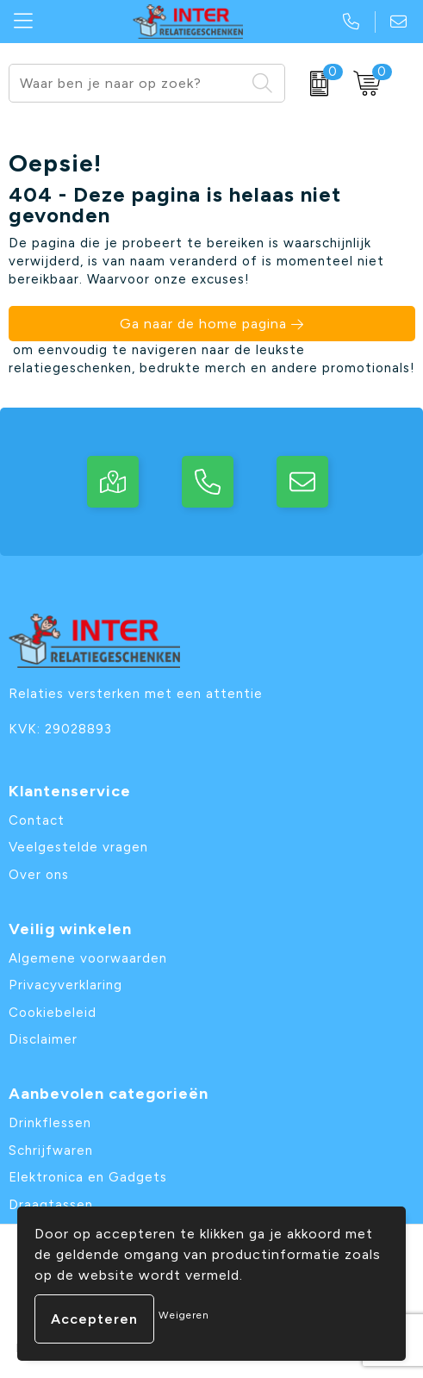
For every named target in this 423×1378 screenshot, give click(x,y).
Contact (37, 820)
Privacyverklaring (65, 985)
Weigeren (184, 1315)
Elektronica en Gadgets (88, 1177)
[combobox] (127, 83)
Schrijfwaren (51, 1150)
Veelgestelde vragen (78, 847)
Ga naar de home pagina (203, 323)
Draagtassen (51, 1205)
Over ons (39, 874)
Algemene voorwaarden (88, 958)
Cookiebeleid (52, 1012)
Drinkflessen (50, 1123)
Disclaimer (43, 1039)
